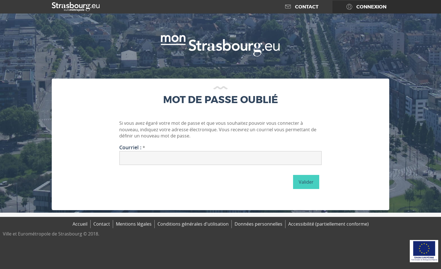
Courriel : (130, 147)
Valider (306, 182)
